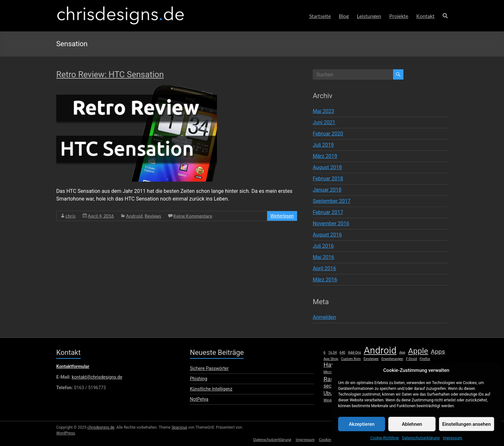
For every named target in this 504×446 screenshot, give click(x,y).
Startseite (320, 16)
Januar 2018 (327, 190)
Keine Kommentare (192, 216)
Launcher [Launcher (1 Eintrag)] (400, 366)
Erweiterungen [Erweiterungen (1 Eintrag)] (392, 359)
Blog (344, 16)
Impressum (452, 443)
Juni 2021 (324, 122)
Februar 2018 (328, 179)
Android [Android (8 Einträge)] (380, 350)
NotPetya (199, 399)
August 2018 (327, 167)
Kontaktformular (72, 366)
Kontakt (425, 16)
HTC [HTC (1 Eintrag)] (356, 366)
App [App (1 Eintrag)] (402, 352)
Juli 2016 (323, 246)
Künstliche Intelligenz (211, 388)
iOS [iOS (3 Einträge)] (367, 365)
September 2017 (332, 201)
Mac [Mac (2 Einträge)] (441, 365)
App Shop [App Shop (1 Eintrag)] (330, 359)
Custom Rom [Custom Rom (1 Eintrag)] (351, 359)
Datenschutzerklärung (421, 443)
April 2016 (324, 268)
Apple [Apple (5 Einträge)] (418, 351)
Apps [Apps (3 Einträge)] (438, 352)
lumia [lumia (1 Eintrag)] (429, 366)
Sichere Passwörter (209, 368)
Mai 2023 (323, 111)
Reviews (153, 216)
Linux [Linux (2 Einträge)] (416, 365)
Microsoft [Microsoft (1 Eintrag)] (330, 372)
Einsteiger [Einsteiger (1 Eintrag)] (371, 359)
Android (134, 216)
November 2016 (331, 223)
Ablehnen (412, 429)
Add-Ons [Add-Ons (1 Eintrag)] (354, 352)
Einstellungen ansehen (466, 429)
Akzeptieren (361, 429)
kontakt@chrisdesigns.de (97, 377)
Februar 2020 (328, 134)
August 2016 (327, 235)
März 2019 (325, 156)
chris (71, 216)
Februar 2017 (328, 212)
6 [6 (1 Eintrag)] (324, 352)
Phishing (198, 378)
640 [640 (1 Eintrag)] (342, 352)
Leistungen (369, 16)
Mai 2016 (323, 257)
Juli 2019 (323, 145)
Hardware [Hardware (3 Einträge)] (336, 365)
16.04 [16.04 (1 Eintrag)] (332, 352)
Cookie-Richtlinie (384, 443)
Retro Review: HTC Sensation (110, 74)
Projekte (398, 16)
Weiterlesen (282, 216)
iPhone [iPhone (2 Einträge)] (382, 365)
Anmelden (324, 317)
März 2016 (325, 280)
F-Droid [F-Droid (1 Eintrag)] (411, 359)
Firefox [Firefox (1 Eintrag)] (424, 359)
